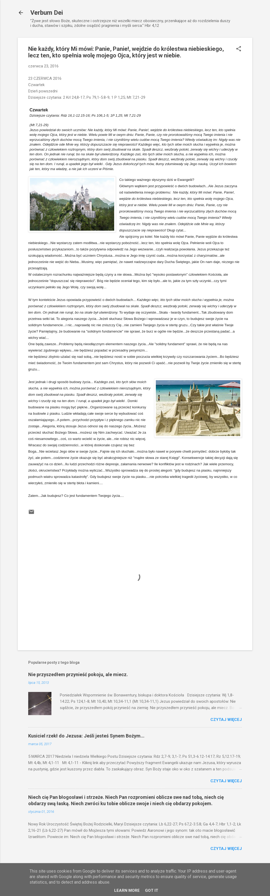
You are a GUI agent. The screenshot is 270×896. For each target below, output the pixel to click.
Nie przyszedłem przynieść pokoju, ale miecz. (78, 674)
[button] (238, 49)
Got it (151, 890)
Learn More (127, 890)
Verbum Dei (46, 12)
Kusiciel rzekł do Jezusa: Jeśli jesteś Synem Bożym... (86, 736)
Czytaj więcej (226, 719)
